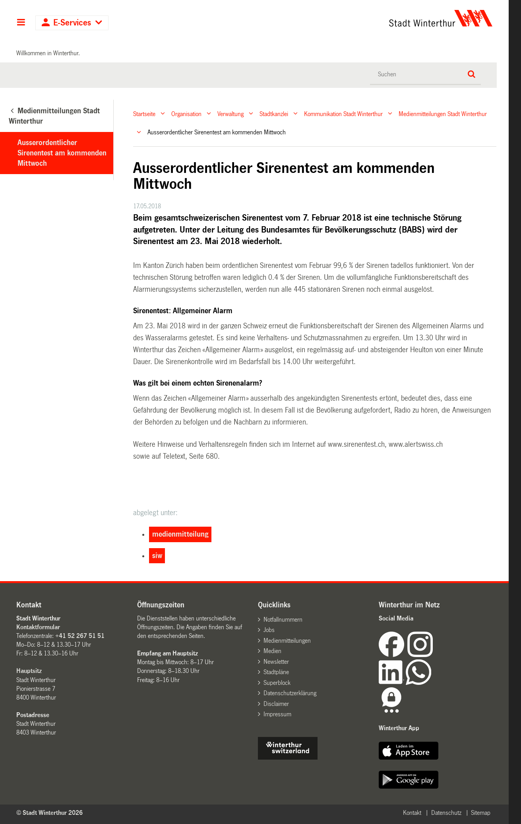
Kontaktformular (38, 627)
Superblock (277, 682)
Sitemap (480, 812)
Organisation (186, 113)
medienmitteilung (180, 534)
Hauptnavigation (20, 23)
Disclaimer (276, 703)
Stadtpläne (276, 672)
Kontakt (412, 812)
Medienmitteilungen (287, 640)
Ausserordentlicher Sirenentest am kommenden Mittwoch (62, 153)
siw (157, 556)
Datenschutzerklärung (289, 693)
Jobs (269, 629)
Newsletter (276, 661)
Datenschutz (446, 812)
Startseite (144, 113)
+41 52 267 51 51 (80, 635)
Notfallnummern (282, 619)
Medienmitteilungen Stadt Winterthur (443, 113)
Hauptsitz (29, 670)
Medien (272, 651)
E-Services (72, 22)
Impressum (277, 714)
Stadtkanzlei (274, 113)
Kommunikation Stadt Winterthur (343, 113)
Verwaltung (230, 113)
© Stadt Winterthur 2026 (49, 812)
